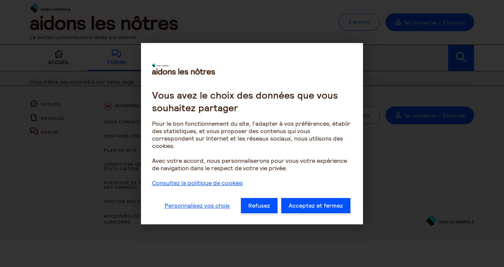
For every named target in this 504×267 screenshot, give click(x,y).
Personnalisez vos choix (197, 207)
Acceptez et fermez (316, 207)
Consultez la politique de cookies (197, 185)
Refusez (259, 207)
